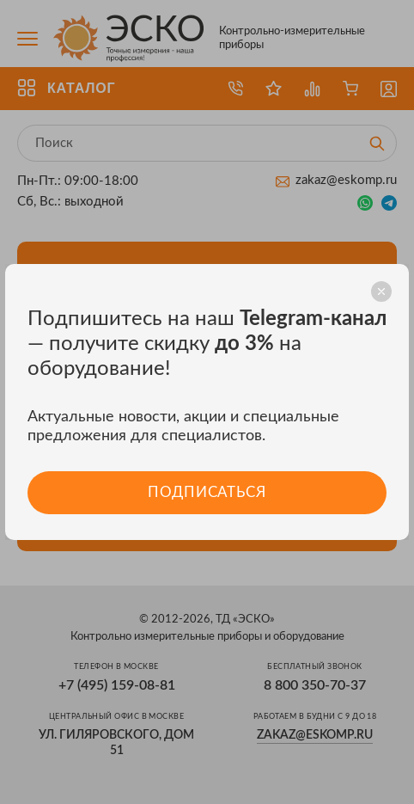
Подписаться (206, 492)
